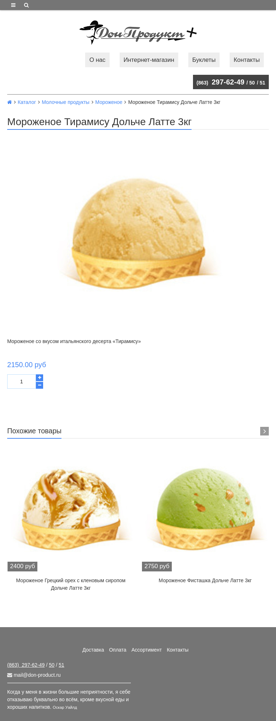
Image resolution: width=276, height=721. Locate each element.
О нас (97, 59)
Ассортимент (147, 650)
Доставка (93, 650)
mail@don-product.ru (34, 675)
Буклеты (204, 59)
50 (252, 83)
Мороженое (108, 102)
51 (262, 83)
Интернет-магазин (149, 59)
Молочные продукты (65, 102)
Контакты (246, 59)
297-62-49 (220, 82)
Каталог (27, 102)
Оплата (117, 650)
